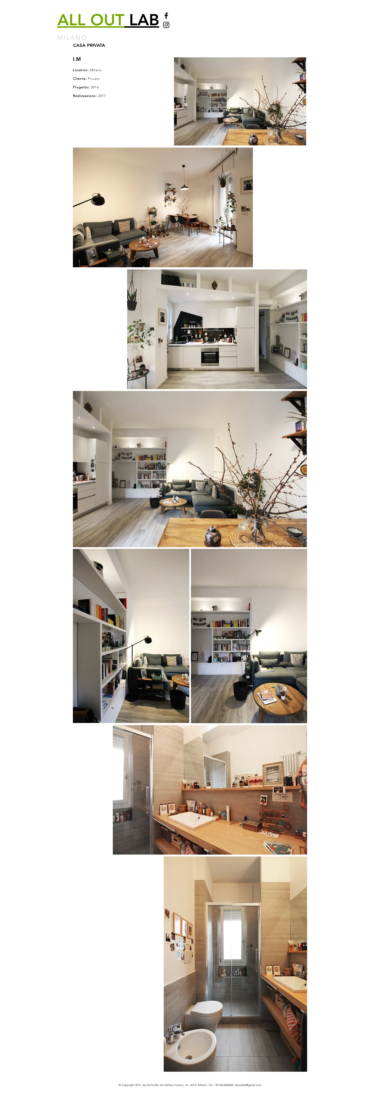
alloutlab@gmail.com (248, 1085)
